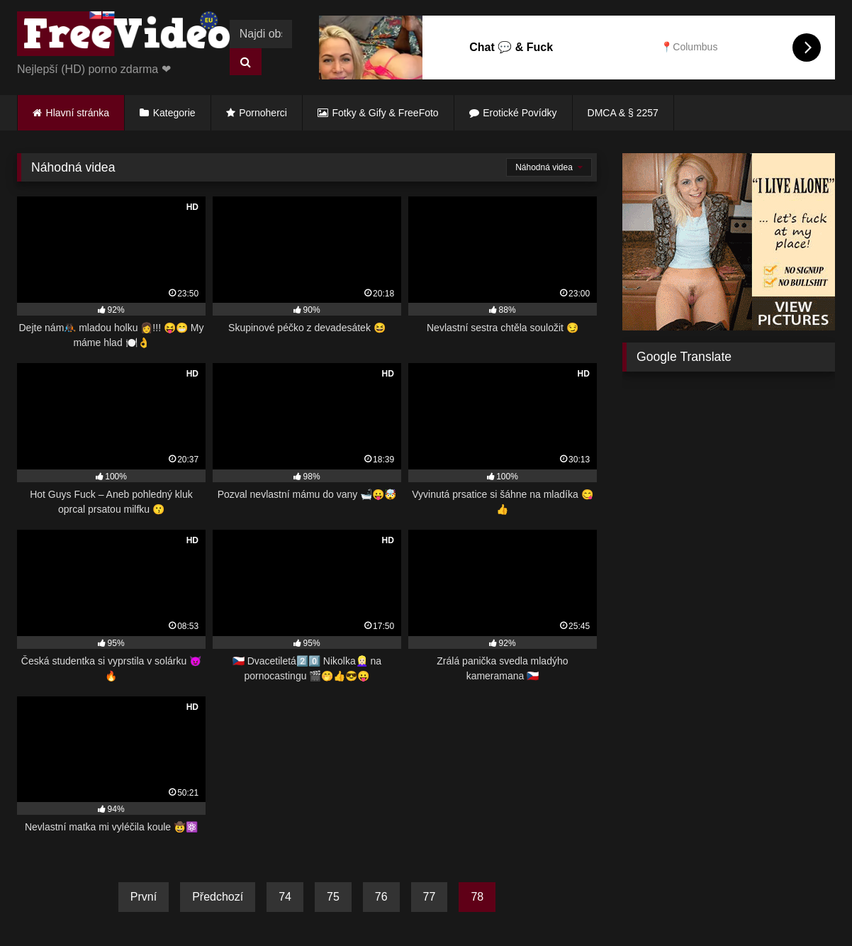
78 (477, 897)
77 (429, 897)
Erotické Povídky (519, 112)
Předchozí (217, 897)
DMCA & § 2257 (623, 112)
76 (381, 897)
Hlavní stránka (77, 112)
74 (285, 897)
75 (333, 897)
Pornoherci (263, 112)
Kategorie (174, 112)
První (143, 897)
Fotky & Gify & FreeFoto (385, 112)
